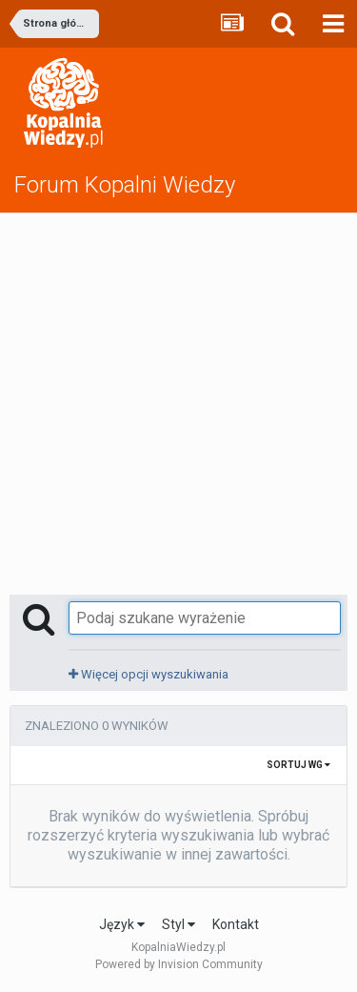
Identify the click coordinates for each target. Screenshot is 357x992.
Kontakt (235, 924)
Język (122, 924)
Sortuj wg (298, 764)
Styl (178, 924)
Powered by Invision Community (179, 964)
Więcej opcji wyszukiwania (148, 674)
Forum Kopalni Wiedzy (124, 185)
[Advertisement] (178, 401)
